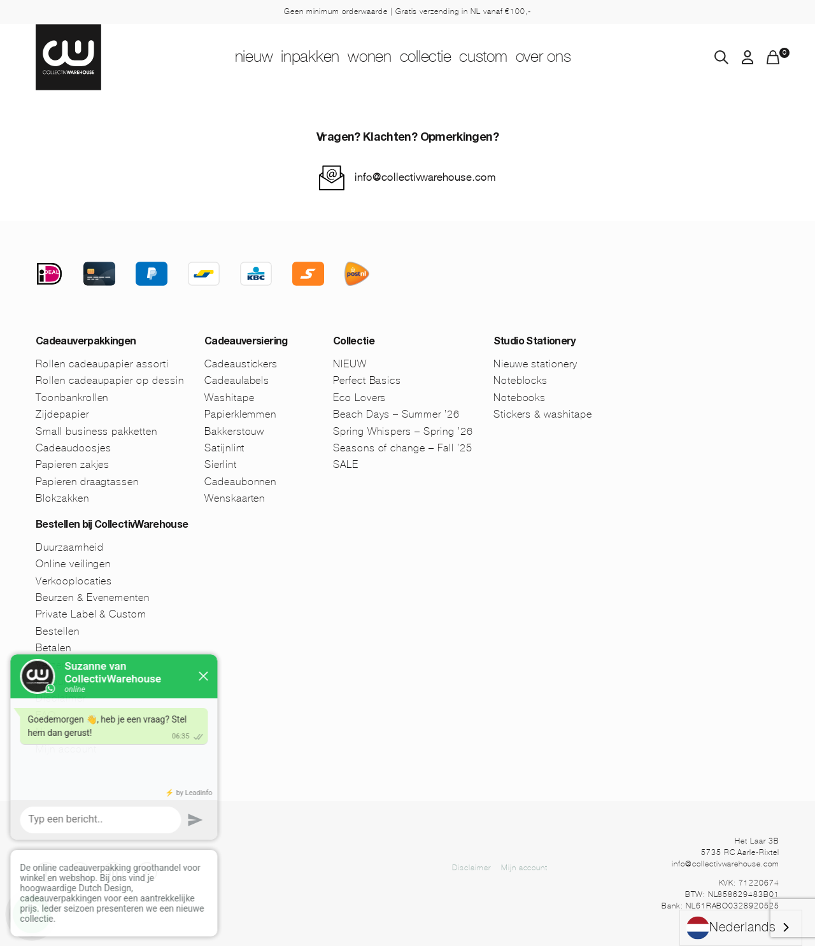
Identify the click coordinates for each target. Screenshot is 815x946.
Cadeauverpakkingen (86, 342)
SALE (345, 464)
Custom (509, 58)
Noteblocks (520, 380)
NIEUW (212, 58)
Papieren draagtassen (87, 482)
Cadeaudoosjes (73, 448)
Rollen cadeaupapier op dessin (110, 380)
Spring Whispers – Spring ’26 (403, 431)
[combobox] (740, 928)
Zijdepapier (62, 414)
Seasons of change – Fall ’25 (402, 448)
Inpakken (285, 58)
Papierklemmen (240, 414)
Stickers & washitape (542, 414)
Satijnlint (224, 448)
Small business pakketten (96, 431)
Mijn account (524, 867)
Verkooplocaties (74, 581)
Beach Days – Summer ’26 (396, 414)
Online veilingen (73, 564)
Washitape (229, 398)
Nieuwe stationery (535, 364)
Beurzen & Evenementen (93, 597)
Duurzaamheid (70, 547)
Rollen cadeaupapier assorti (102, 364)
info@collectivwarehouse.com (425, 177)
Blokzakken (62, 498)
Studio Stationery (534, 342)
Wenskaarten (235, 498)
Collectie (434, 58)
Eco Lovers (359, 398)
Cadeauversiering (246, 342)
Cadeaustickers (241, 364)
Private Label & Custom (91, 614)
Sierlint (220, 464)
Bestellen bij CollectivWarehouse (112, 526)
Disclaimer (471, 867)
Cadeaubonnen (240, 482)
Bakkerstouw (234, 431)
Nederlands (731, 928)
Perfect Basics (367, 380)
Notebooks (519, 398)
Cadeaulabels (237, 380)
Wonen (361, 58)
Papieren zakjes (73, 464)
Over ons (586, 58)
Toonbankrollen (72, 398)
